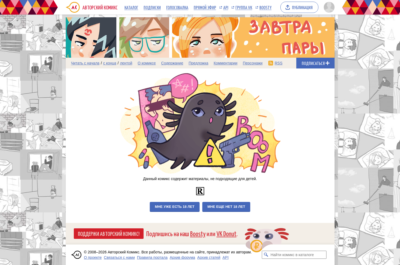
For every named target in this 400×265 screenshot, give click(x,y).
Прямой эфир (205, 7)
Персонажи (252, 63)
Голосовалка (177, 7)
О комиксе (147, 63)
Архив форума (182, 257)
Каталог (131, 7)
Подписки (152, 7)
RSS (279, 63)
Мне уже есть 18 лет (174, 207)
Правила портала (152, 257)
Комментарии (225, 63)
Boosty (265, 7)
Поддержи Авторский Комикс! (109, 233)
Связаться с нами (119, 257)
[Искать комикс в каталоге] (266, 255)
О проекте (93, 257)
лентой (126, 63)
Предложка (198, 63)
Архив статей (208, 257)
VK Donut (226, 233)
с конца (109, 63)
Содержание (172, 63)
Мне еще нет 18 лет (226, 207)
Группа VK (243, 7)
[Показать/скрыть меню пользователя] (328, 7)
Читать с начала (85, 63)
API (225, 7)
